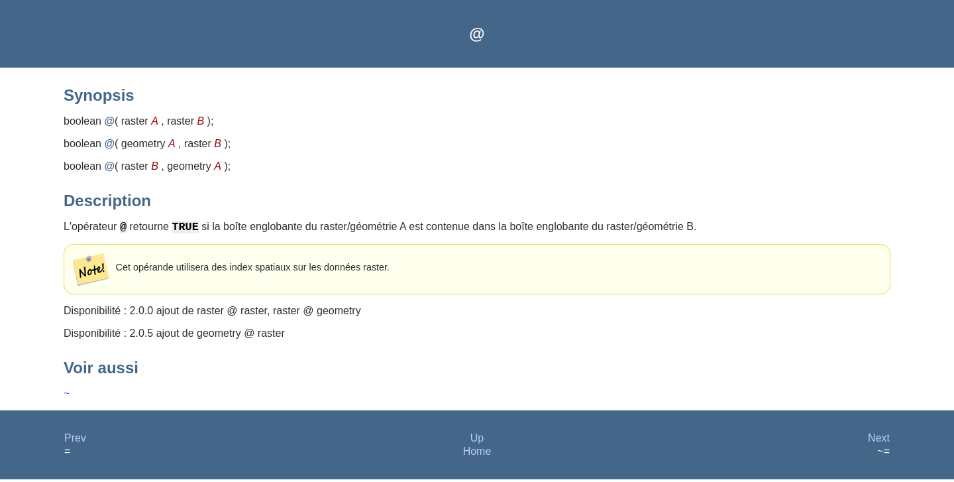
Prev (75, 440)
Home (477, 453)
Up (477, 440)
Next (879, 440)
